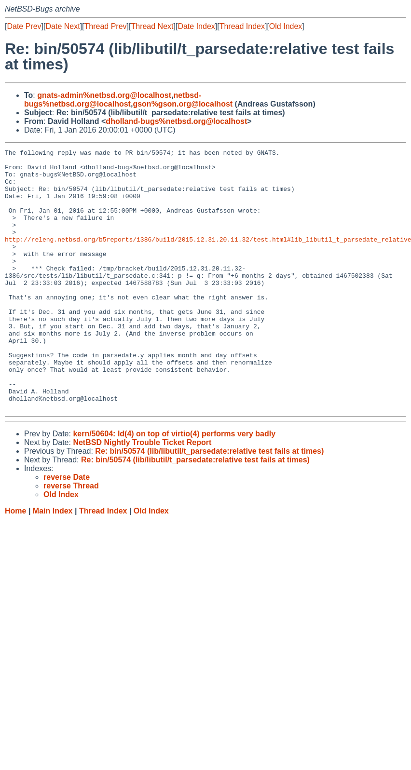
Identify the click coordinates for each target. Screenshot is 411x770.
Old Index (285, 26)
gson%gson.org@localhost (183, 104)
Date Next (62, 26)
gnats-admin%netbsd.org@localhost (104, 95)
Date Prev (24, 26)
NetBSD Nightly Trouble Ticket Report (142, 494)
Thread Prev (105, 26)
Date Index (196, 26)
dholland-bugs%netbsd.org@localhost (176, 121)
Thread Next (152, 26)
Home (15, 563)
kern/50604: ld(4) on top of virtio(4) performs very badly (174, 486)
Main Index (53, 563)
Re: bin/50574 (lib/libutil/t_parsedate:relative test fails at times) (209, 503)
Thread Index (242, 26)
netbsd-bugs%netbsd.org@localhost (112, 99)
